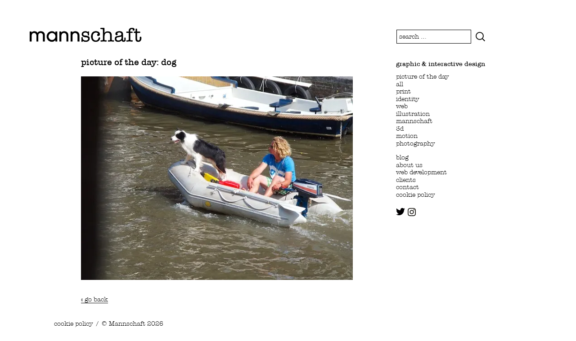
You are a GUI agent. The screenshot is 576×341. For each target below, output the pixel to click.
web (402, 106)
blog (402, 157)
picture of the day (422, 76)
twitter (400, 211)
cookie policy (415, 194)
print (403, 91)
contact (407, 186)
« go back (94, 299)
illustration (413, 113)
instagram (412, 212)
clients (406, 179)
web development (421, 172)
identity (407, 98)
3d (400, 128)
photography (415, 143)
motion (407, 135)
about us (409, 164)
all (399, 84)
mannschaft (414, 120)
